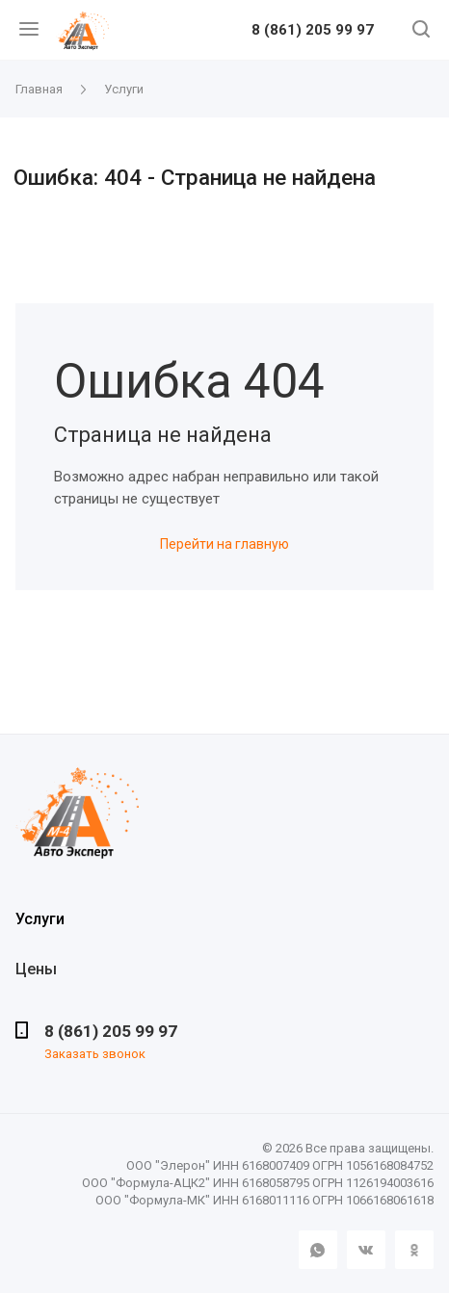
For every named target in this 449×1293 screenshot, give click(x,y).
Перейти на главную (224, 544)
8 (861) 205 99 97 (312, 30)
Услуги (40, 919)
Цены (36, 969)
